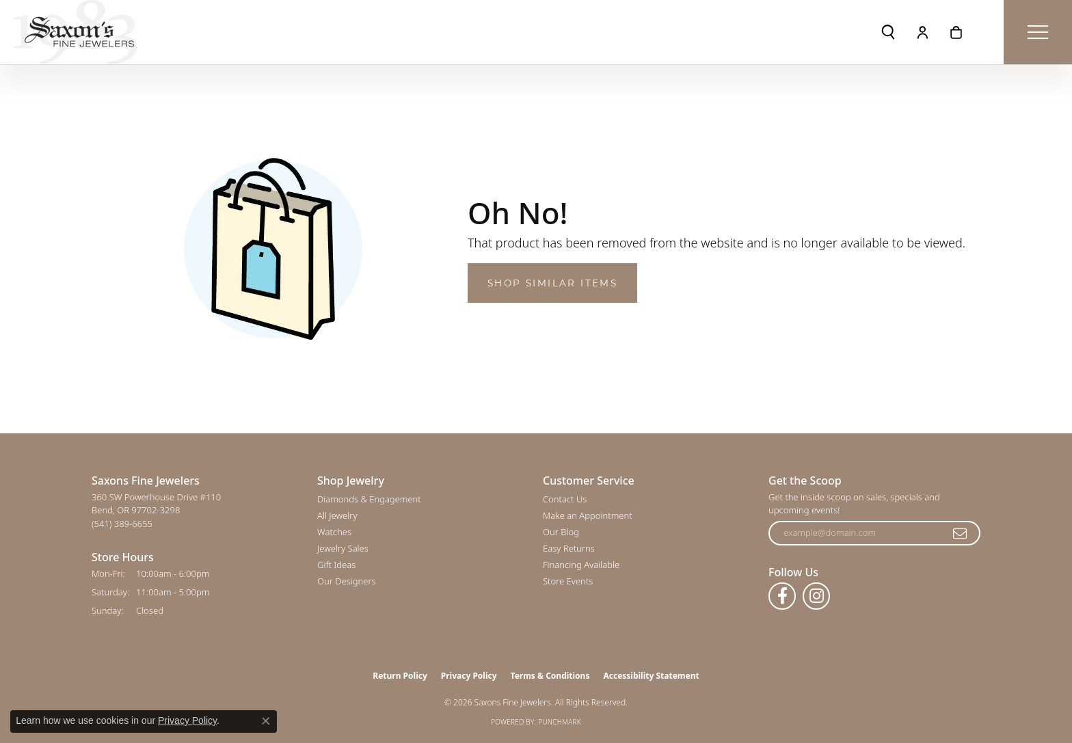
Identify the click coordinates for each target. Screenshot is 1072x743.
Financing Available (581, 564)
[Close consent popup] (266, 721)
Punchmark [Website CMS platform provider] (559, 722)
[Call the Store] (122, 523)
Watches (334, 532)
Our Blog (561, 532)
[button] (888, 32)
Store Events (568, 581)
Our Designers (346, 581)
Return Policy (400, 675)
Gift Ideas (336, 564)
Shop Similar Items (552, 283)
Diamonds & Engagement (369, 499)
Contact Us (565, 499)
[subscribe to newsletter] (960, 533)
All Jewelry (337, 515)
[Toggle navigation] (1038, 32)
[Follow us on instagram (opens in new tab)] (816, 596)
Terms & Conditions (550, 675)
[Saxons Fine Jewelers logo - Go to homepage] (75, 32)
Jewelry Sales (342, 548)
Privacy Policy (469, 675)
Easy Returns (569, 548)
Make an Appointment (587, 515)
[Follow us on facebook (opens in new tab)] (782, 596)
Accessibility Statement (651, 675)
